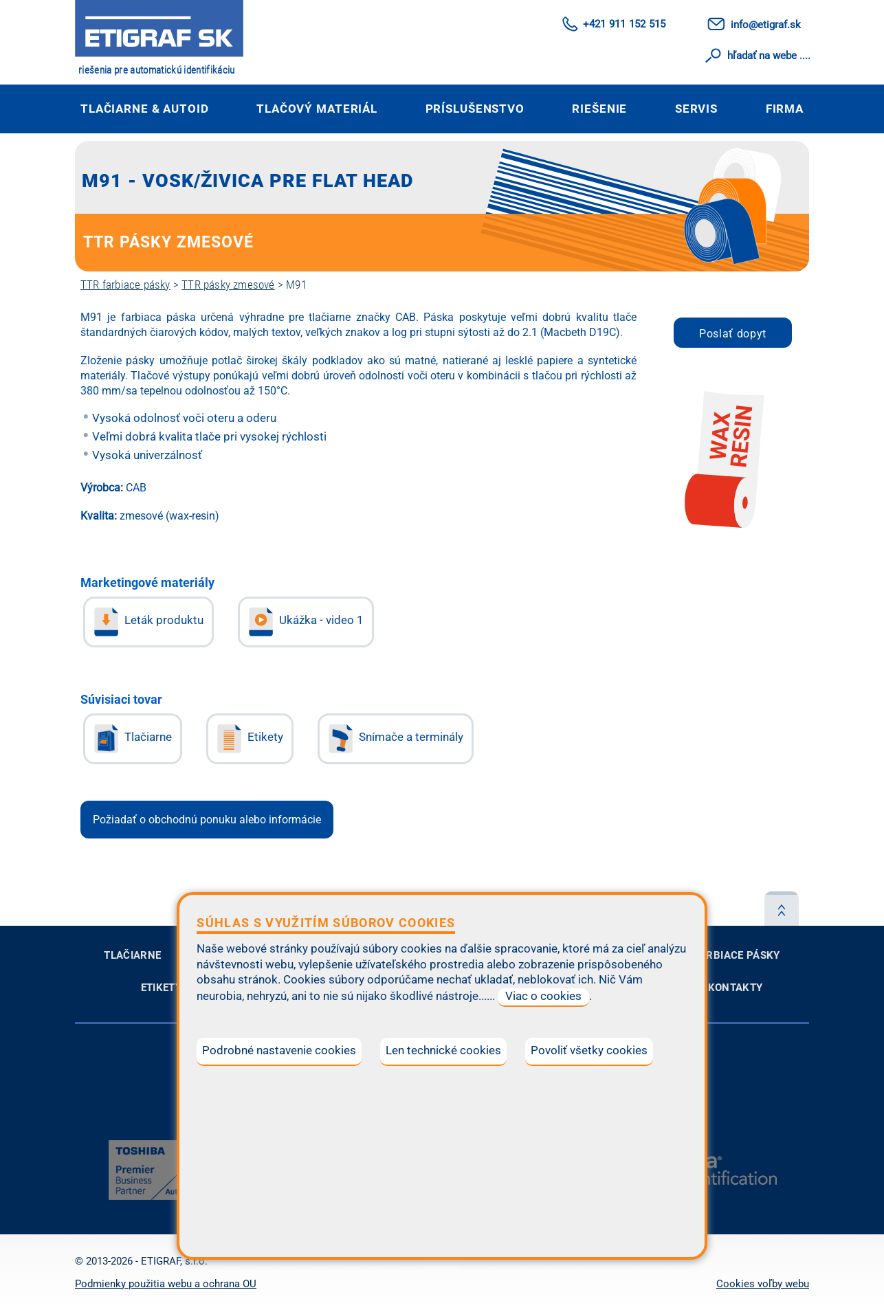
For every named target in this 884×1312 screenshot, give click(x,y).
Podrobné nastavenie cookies (279, 1050)
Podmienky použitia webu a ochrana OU (165, 1284)
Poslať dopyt (732, 333)
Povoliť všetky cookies (589, 1050)
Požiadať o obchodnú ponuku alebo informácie (207, 819)
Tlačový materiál (316, 108)
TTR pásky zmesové (227, 284)
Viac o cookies (543, 996)
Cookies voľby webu (762, 1284)
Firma (785, 108)
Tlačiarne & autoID (144, 108)
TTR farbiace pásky (125, 284)
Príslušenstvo (475, 108)
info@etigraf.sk (766, 25)
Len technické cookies (443, 1050)
